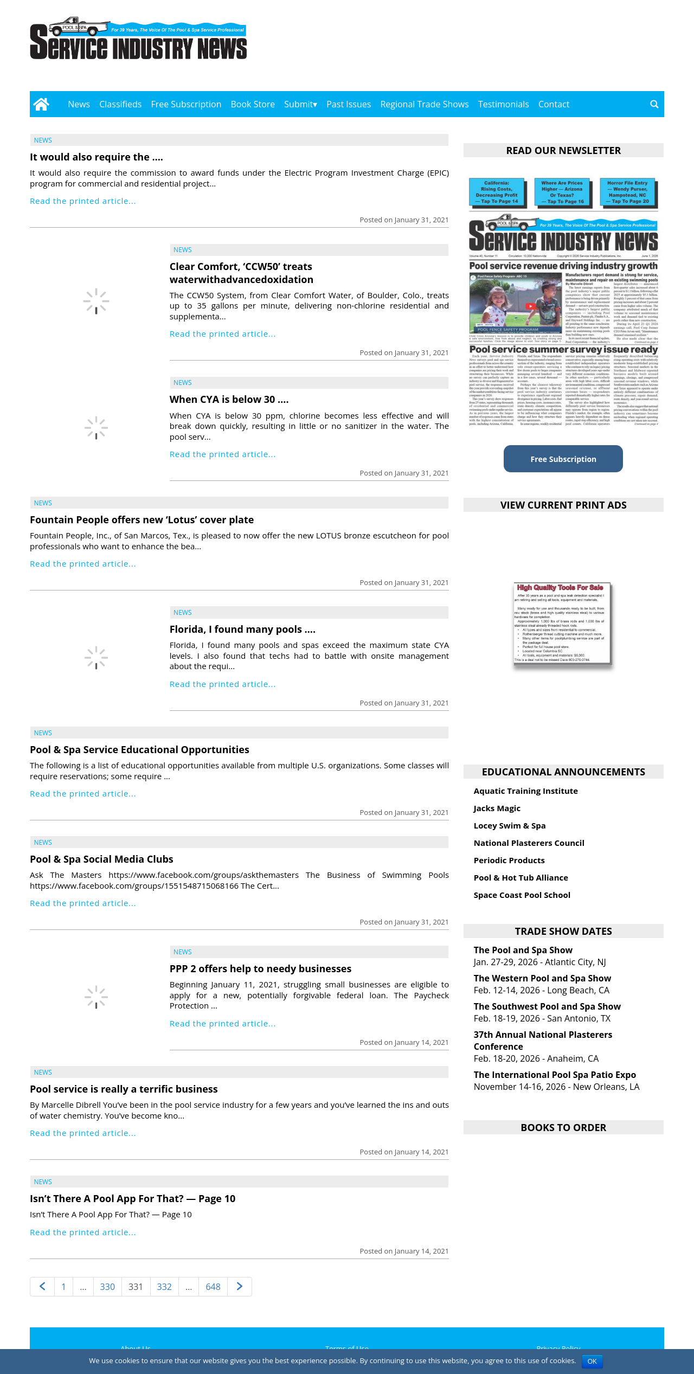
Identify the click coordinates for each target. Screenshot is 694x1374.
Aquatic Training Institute (526, 790)
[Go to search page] (654, 104)
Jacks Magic (497, 807)
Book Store (253, 104)
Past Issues (348, 104)
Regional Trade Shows (424, 104)
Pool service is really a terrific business (124, 1088)
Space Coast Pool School (522, 894)
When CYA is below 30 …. (229, 399)
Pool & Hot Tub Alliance (521, 877)
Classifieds (120, 104)
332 (164, 1287)
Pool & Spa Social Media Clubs (102, 858)
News (79, 104)
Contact (553, 104)
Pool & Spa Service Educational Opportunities (139, 749)
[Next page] (239, 1287)
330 (107, 1287)
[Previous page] (42, 1287)
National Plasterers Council (529, 842)
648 (212, 1287)
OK (592, 1361)
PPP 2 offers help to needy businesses (261, 968)
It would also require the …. (96, 156)
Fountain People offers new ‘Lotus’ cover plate (142, 519)
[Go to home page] (41, 104)
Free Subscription (186, 104)
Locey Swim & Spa (510, 825)
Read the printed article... (83, 200)
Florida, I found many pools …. (243, 628)
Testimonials (503, 104)
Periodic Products (509, 860)
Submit (298, 104)
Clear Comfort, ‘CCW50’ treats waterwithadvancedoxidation (242, 272)
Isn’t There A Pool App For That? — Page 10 (132, 1198)
